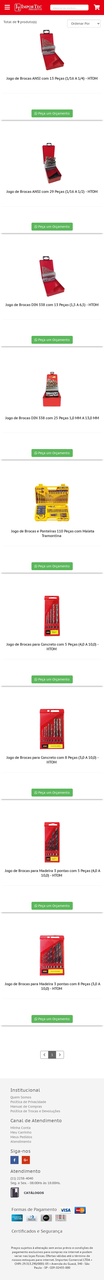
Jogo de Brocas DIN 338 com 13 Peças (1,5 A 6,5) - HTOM (52, 305)
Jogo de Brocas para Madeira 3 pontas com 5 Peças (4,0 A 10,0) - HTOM (52, 873)
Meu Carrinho (21, 1132)
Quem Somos (20, 1097)
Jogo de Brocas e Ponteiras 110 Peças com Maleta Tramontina (52, 533)
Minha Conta (20, 1128)
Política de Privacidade (28, 1102)
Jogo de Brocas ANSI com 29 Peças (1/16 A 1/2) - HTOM (52, 191)
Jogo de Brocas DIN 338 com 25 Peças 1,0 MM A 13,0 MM (52, 418)
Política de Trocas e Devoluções (35, 1111)
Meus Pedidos (21, 1137)
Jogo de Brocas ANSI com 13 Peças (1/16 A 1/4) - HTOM (52, 78)
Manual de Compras (26, 1106)
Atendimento (20, 1142)
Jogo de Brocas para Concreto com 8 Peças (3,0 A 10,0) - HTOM (52, 759)
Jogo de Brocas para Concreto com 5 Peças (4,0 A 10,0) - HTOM (52, 646)
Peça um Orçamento (52, 113)
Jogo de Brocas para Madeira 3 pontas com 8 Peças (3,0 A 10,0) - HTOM (52, 986)
